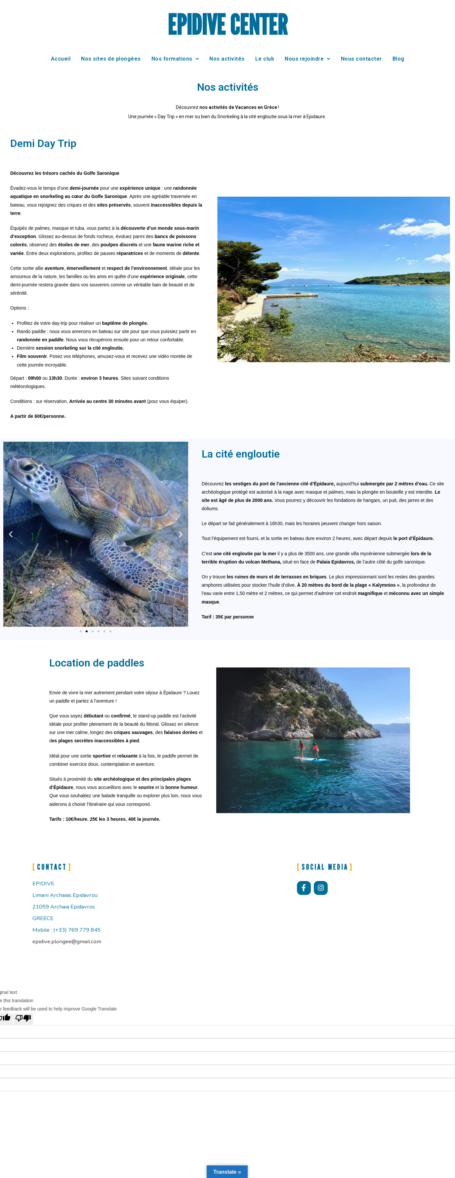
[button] (11, 534)
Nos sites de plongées (111, 59)
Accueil (61, 59)
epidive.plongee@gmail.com (66, 941)
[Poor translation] (23, 1019)
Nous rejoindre (307, 59)
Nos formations (175, 59)
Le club (264, 59)
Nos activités (227, 59)
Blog (398, 59)
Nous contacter (361, 59)
